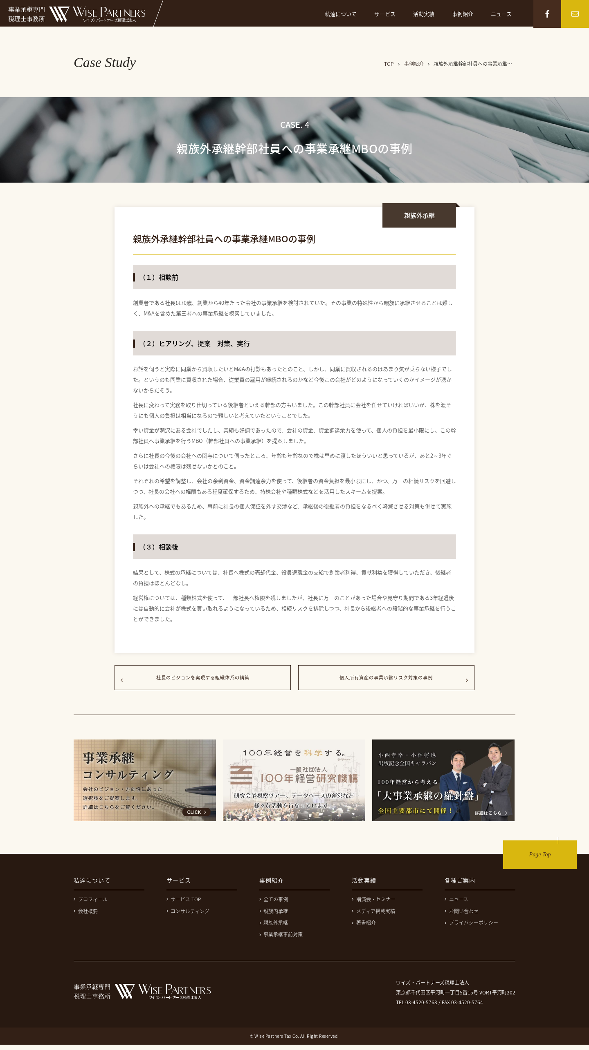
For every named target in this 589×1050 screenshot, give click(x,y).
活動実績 (423, 14)
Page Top (540, 860)
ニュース (501, 14)
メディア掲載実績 (373, 916)
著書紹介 (364, 928)
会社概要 (86, 916)
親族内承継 (273, 916)
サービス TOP (183, 904)
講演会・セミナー (374, 904)
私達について (341, 14)
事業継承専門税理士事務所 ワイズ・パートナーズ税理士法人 (77, 14)
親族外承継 (273, 928)
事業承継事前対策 (281, 939)
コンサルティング (188, 916)
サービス (385, 14)
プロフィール (91, 904)
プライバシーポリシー (471, 928)
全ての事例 (273, 904)
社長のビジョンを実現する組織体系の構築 (202, 680)
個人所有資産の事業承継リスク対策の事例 (386, 680)
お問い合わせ (462, 916)
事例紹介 (462, 14)
